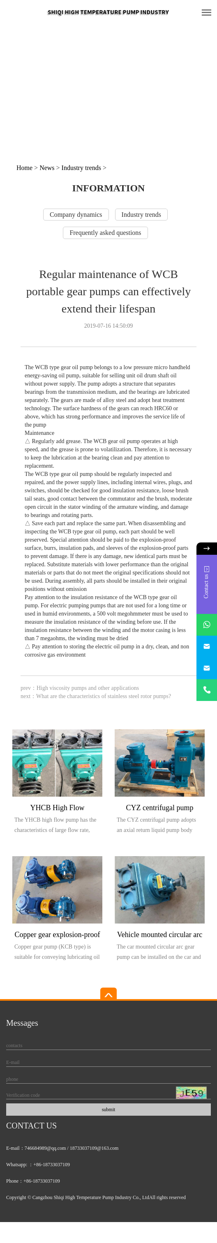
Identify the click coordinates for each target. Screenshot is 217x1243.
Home (24, 167)
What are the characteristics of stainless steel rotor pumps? (103, 696)
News (46, 167)
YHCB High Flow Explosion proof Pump (57, 809)
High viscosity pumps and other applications (88, 688)
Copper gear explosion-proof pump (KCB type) (57, 936)
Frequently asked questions (105, 232)
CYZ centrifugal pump (160, 808)
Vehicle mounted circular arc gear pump (159, 936)
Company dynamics (76, 214)
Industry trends (81, 167)
